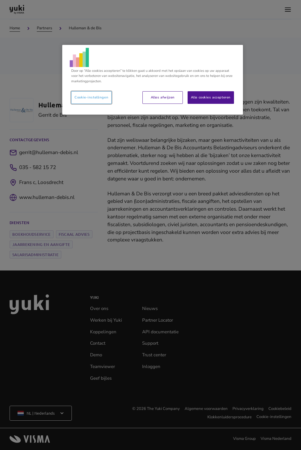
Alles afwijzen (163, 97)
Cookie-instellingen (91, 97)
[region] (152, 79)
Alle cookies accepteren (211, 97)
